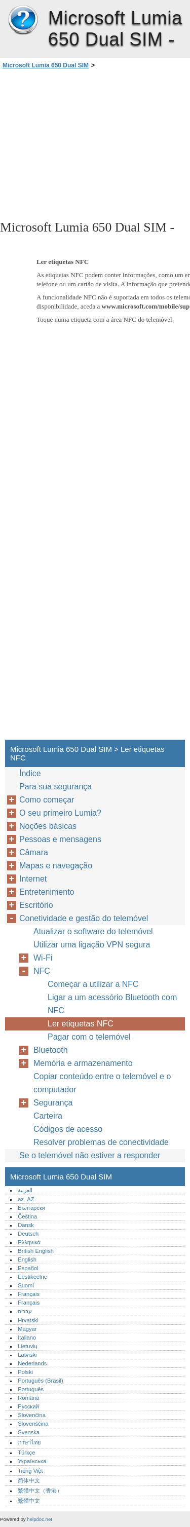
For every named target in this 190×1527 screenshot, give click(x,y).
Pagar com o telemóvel (89, 1037)
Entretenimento (46, 892)
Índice (30, 773)
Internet (33, 878)
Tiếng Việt (30, 1471)
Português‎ (31, 1389)
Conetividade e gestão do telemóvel (83, 918)
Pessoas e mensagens (60, 839)
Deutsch (28, 1234)
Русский (28, 1406)
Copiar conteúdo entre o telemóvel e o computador (102, 1083)
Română (28, 1398)
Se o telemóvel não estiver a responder (89, 1155)
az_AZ (26, 1199)
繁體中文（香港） (40, 1490)
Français (29, 1294)
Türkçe (26, 1452)
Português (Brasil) (40, 1381)
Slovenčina (32, 1415)
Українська (32, 1461)
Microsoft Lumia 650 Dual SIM (23, 20)
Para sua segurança (55, 786)
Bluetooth (50, 1050)
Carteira (47, 1116)
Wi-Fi (42, 957)
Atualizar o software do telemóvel (93, 931)
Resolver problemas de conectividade (101, 1142)
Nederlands (32, 1363)
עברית (25, 1311)
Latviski (27, 1355)
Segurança (52, 1102)
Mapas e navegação (55, 865)
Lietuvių (27, 1346)
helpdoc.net (39, 1519)
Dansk (26, 1225)
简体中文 (29, 1480)
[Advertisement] (95, 144)
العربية (25, 1190)
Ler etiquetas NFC (80, 1023)
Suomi (26, 1285)
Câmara (33, 852)
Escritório (36, 905)
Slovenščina (33, 1424)
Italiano (27, 1337)
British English (36, 1251)
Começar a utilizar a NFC (93, 984)
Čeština (27, 1216)
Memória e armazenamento (83, 1063)
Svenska (29, 1432)
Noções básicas (48, 826)
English (27, 1259)
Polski (25, 1372)
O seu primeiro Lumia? (60, 813)
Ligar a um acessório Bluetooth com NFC (112, 1004)
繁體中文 (29, 1501)
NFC (41, 971)
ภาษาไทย (29, 1442)
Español (28, 1268)
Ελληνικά (29, 1242)
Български (31, 1208)
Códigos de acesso (67, 1129)
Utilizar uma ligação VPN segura (91, 944)
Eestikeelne (32, 1277)
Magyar (27, 1329)
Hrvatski (28, 1320)
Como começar (46, 799)
